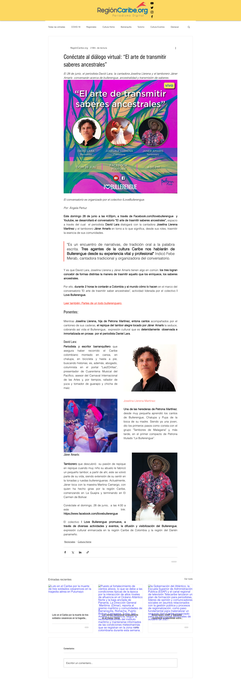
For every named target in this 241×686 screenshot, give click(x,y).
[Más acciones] (175, 48)
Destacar (175, 27)
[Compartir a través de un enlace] (87, 552)
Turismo (141, 27)
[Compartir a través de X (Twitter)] (72, 552)
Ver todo (188, 578)
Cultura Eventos (157, 27)
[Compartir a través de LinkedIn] (80, 552)
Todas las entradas (56, 27)
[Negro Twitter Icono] (152, 8)
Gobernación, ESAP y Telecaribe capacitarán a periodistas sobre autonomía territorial (167, 616)
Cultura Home (109, 27)
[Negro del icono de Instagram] (152, 12)
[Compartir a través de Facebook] (65, 552)
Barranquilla (126, 27)
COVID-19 (75, 27)
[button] (188, 27)
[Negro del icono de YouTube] (152, 3)
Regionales (91, 27)
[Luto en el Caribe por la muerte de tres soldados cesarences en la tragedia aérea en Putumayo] (70, 597)
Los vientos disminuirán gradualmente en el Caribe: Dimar (120, 616)
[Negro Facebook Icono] (152, 16)
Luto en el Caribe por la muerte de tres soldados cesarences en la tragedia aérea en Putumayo (70, 616)
